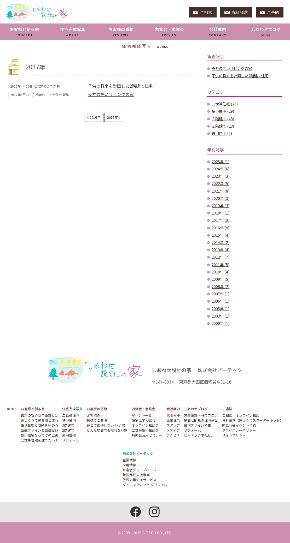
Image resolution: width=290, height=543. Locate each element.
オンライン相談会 (145, 425)
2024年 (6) (220, 168)
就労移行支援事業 (136, 474)
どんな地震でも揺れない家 (107, 430)
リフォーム (70, 440)
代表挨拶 (173, 415)
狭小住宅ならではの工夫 (39, 435)
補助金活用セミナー (147, 435)
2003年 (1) (220, 316)
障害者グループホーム (139, 469)
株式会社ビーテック (138, 453)
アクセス (173, 435)
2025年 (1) (220, 161)
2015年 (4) (220, 235)
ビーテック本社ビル (199, 435)
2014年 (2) (220, 242)
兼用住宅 (69, 435)
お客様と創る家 (24, 31)
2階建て (68, 430)
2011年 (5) (220, 264)
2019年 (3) (220, 205)
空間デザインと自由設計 (39, 430)
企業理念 (173, 420)
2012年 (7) (220, 257)
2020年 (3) (220, 198)
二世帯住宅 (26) (225, 103)
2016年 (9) (220, 227)
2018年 (113, 117)
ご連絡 (227, 408)
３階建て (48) (223, 118)
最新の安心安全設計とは (39, 415)
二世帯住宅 (70, 415)
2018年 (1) (220, 213)
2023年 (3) (220, 176)
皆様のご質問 (97, 420)
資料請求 (236, 12)
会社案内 (217, 31)
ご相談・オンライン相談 (240, 415)
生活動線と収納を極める (39, 425)
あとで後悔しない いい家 (106, 425)
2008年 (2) (220, 286)
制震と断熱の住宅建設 (201, 420)
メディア (173, 430)
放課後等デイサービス (139, 479)
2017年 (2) (220, 220)
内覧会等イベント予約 (239, 425)
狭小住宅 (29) (223, 111)
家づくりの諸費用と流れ (39, 420)
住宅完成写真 (72, 31)
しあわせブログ (266, 31)
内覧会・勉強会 (169, 31)
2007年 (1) (220, 293)
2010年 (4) (220, 272)
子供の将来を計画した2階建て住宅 (120, 86)
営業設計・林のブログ (201, 415)
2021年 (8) (220, 191)
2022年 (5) (220, 183)
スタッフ (173, 425)
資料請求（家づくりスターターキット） (252, 420)
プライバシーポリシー (239, 430)
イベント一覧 (142, 415)
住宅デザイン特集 (197, 425)
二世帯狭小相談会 (145, 430)
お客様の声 (95, 415)
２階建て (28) (223, 126)
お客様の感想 (121, 31)
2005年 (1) (220, 308)
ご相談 (202, 12)
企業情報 (129, 459)
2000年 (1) (220, 323)
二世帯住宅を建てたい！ (39, 440)
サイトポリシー (234, 435)
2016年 (94, 117)
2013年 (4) (220, 249)
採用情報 (129, 464)
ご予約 (269, 12)
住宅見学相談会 (143, 420)
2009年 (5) (220, 279)
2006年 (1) (220, 301)
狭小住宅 (69, 420)
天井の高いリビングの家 (111, 94)
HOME (12, 408)
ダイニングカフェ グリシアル (145, 484)
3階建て (68, 425)
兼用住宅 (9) (222, 133)
